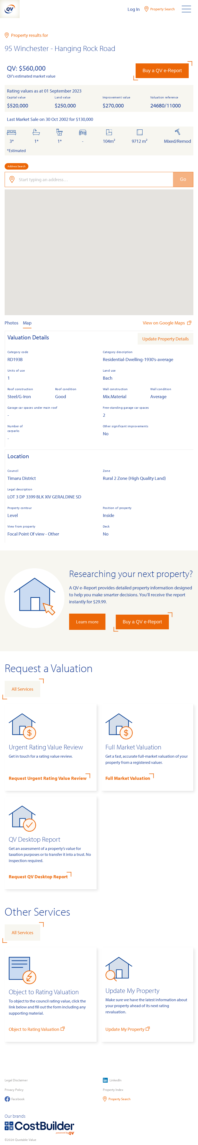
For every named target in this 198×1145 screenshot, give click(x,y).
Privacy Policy (14, 1090)
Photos (11, 323)
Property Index (113, 1090)
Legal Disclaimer (16, 1080)
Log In (134, 9)
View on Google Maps (167, 323)
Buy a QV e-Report (162, 70)
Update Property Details (165, 339)
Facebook (14, 1099)
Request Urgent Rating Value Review (48, 778)
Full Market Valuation (127, 778)
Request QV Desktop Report (38, 877)
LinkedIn (112, 1080)
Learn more (87, 622)
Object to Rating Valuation (37, 1029)
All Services (22, 689)
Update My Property (128, 1029)
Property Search (116, 1099)
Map (27, 323)
